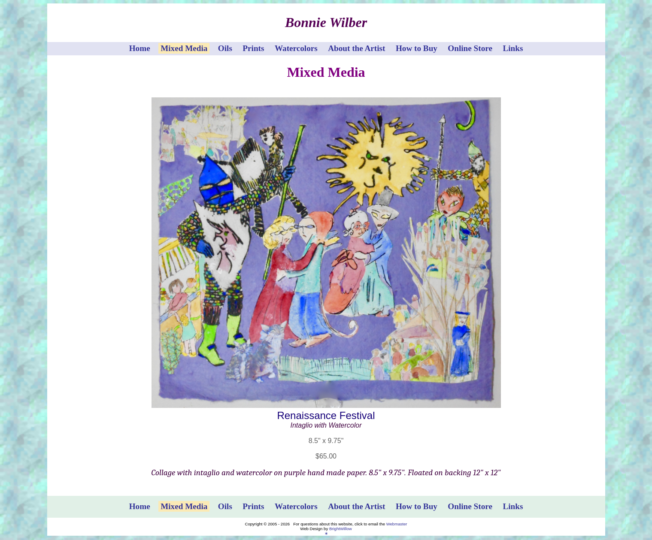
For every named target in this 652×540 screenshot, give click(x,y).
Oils (225, 48)
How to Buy (416, 48)
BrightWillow (340, 528)
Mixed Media (184, 48)
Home (139, 48)
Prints (253, 48)
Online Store (470, 48)
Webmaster (396, 524)
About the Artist (356, 48)
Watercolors (296, 48)
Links (513, 48)
